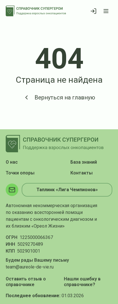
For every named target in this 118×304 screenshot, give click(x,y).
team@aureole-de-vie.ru (30, 267)
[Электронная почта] (12, 190)
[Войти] (93, 11)
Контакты (81, 173)
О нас (12, 162)
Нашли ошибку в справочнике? (82, 281)
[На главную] (36, 11)
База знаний (83, 162)
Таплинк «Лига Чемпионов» (67, 189)
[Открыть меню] (106, 11)
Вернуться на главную (59, 97)
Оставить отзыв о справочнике (26, 281)
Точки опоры (20, 173)
